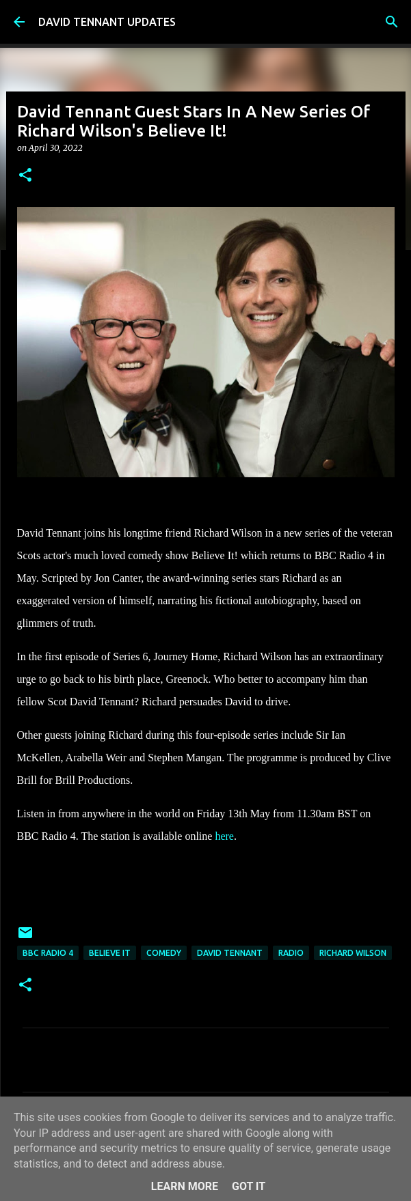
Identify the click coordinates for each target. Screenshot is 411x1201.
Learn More (184, 1186)
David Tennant (230, 952)
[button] (25, 176)
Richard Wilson (352, 952)
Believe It (110, 952)
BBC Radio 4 (48, 952)
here (224, 836)
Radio (291, 952)
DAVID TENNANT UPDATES (107, 22)
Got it (248, 1186)
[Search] (392, 21)
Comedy (163, 952)
